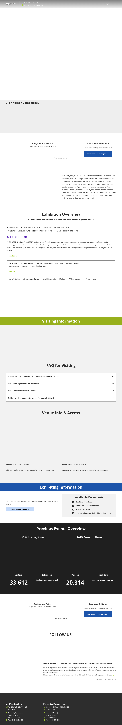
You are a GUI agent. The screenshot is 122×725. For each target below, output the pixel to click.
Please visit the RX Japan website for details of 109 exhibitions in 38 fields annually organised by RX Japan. (78, 675)
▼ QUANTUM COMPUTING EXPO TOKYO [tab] (55, 228)
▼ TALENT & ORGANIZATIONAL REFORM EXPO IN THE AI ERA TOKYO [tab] (29, 231)
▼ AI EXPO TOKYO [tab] (13, 228)
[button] (98, 154)
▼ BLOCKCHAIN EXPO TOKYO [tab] (31, 228)
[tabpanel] (61, 261)
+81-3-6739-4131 (14, 718)
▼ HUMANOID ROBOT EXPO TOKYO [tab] (66, 231)
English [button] (109, 4)
